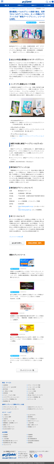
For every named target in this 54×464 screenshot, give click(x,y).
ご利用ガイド (6, 414)
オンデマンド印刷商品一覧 (9, 399)
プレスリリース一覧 (27, 370)
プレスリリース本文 (15, 236)
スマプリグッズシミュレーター (11, 397)
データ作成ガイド (32, 418)
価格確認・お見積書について (10, 422)
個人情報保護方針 (32, 438)
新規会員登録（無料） (35, 243)
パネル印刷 (31, 393)
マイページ (23, 451)
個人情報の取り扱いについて (10, 440)
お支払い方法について (8, 426)
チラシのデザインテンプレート (11, 409)
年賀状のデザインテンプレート (36, 409)
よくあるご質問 (7, 416)
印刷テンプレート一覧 (8, 420)
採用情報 (30, 442)
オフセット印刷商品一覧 (34, 397)
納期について (6, 424)
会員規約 (30, 436)
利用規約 (5, 436)
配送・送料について (33, 424)
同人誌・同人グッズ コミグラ (35, 395)
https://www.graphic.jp (24, 210)
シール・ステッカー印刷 (34, 387)
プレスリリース (30, 8)
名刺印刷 (5, 385)
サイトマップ (23, 457)
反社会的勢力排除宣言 (33, 440)
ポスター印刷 (31, 389)
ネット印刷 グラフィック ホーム (17, 8)
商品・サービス (31, 22)
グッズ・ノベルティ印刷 (9, 395)
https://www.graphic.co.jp (25, 206)
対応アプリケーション (33, 420)
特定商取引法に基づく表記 (9, 442)
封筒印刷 (5, 393)
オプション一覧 (32, 399)
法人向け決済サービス (8, 428)
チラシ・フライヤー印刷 (34, 385)
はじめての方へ (17, 243)
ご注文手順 (31, 422)
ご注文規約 (6, 438)
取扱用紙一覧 (6, 401)
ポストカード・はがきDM (9, 387)
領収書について (32, 426)
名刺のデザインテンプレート (35, 407)
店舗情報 (30, 434)
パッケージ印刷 (32, 391)
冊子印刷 (5, 389)
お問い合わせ (23, 453)
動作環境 (30, 416)
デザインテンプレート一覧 (9, 407)
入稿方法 (5, 418)
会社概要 (5, 434)
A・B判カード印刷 (8, 391)
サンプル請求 (23, 455)
